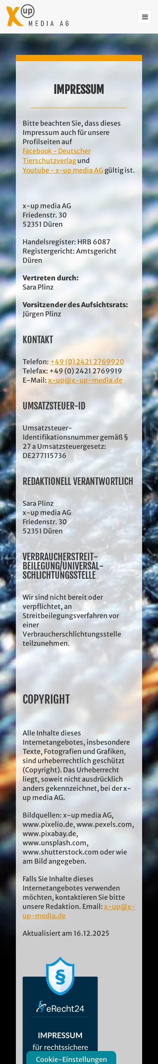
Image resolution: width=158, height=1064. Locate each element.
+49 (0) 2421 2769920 (87, 361)
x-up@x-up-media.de (85, 380)
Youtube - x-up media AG (63, 170)
